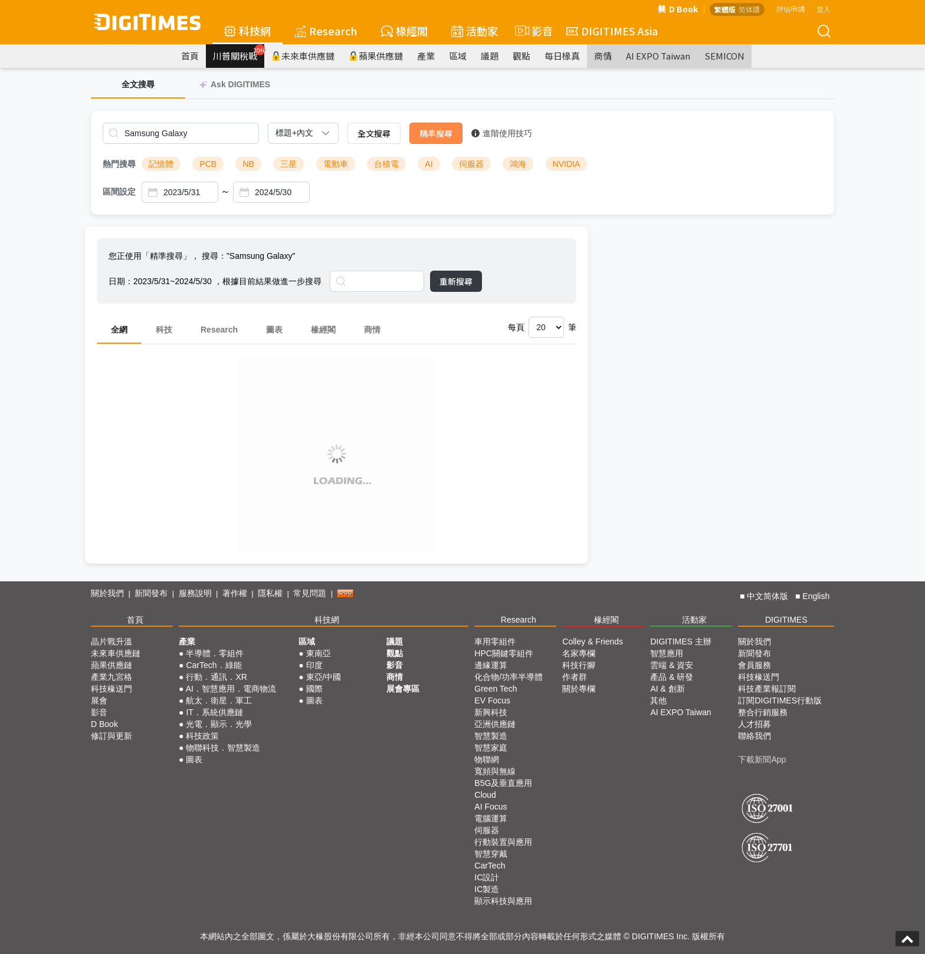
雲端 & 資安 (671, 665)
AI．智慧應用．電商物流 (231, 688)
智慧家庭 (490, 747)
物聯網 (486, 759)
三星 (288, 164)
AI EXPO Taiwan (658, 56)
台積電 (386, 164)
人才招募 (754, 724)
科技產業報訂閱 (767, 688)
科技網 (247, 30)
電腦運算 (490, 818)
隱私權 (270, 593)
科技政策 (202, 736)
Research (325, 30)
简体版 (749, 9)
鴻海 (518, 164)
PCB (208, 164)
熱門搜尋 (119, 164)
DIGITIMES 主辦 (680, 641)
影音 (532, 30)
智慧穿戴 (490, 853)
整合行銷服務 (763, 712)
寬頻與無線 (495, 771)
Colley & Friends (592, 641)
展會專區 (402, 688)
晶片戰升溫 (111, 641)
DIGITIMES (786, 619)
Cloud (485, 795)
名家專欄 (578, 653)
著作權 (234, 593)
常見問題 (309, 593)
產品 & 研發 (671, 677)
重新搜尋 (456, 281)
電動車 (335, 164)
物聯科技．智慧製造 (223, 747)
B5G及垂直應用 (503, 783)
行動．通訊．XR (216, 677)
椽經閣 (404, 30)
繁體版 (725, 9)
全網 (119, 329)
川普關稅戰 (238, 53)
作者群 (574, 677)
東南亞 (318, 653)
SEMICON (724, 56)
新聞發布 (151, 593)
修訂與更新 (111, 736)
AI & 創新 (667, 688)
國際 (314, 688)
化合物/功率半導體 (508, 677)
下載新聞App (762, 759)
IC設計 (486, 877)
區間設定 (119, 191)
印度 (314, 665)
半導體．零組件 (215, 653)
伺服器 (471, 164)
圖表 (274, 329)
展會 (99, 700)
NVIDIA (566, 164)
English (815, 596)
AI (428, 164)
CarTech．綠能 (213, 665)
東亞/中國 (324, 677)
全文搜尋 (374, 133)
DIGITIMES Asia (612, 30)
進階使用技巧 (501, 133)
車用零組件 (495, 641)
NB (248, 164)
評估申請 (790, 9)
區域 (458, 56)
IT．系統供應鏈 (214, 712)
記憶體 (161, 164)
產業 (426, 56)
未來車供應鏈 (302, 56)
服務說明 (195, 593)
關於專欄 (578, 688)
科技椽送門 (111, 688)
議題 (489, 56)
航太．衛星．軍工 (219, 700)
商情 (603, 56)
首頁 (190, 56)
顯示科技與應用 (503, 901)
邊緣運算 (490, 665)
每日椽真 (562, 56)
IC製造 (486, 889)
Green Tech (495, 688)
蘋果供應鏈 (376, 56)
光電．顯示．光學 (219, 724)
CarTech (489, 865)
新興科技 (490, 712)
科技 (164, 329)
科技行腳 (578, 665)
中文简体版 (767, 596)
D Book (678, 9)
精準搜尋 (435, 133)
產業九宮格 (111, 677)
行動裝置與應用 (503, 842)
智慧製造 (490, 736)
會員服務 (754, 665)
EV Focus (492, 700)
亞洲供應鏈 (495, 724)
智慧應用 (666, 653)
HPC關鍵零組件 (503, 653)
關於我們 (107, 593)
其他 (658, 700)
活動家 (474, 30)
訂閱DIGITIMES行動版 (780, 700)
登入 (823, 9)
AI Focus (490, 806)
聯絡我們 (754, 736)
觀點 (521, 56)
